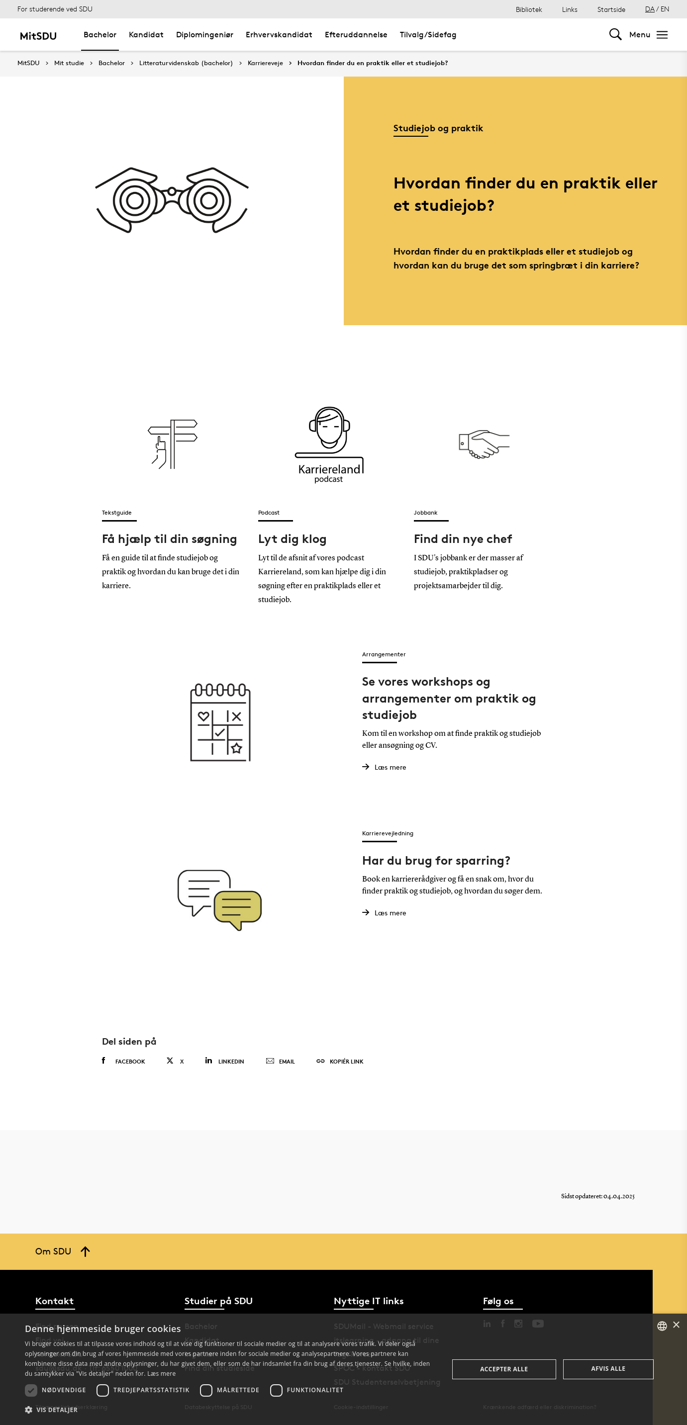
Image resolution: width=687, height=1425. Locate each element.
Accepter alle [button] (504, 1369)
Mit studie (69, 63)
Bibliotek (529, 9)
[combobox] (662, 1326)
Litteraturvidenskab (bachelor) (186, 63)
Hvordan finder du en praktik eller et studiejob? (372, 63)
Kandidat (146, 34)
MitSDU (28, 63)
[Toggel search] (615, 34)
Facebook (123, 1061)
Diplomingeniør (204, 34)
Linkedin (224, 1061)
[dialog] (343, 1369)
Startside (611, 9)
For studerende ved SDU (55, 8)
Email (280, 1062)
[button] (230, 1410)
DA (650, 8)
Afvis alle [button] (608, 1368)
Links (570, 9)
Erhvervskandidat (279, 34)
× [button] (676, 1325)
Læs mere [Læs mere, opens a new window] (161, 1373)
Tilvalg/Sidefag (428, 34)
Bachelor (100, 34)
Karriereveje (265, 63)
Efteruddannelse (356, 34)
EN (665, 8)
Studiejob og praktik (438, 127)
